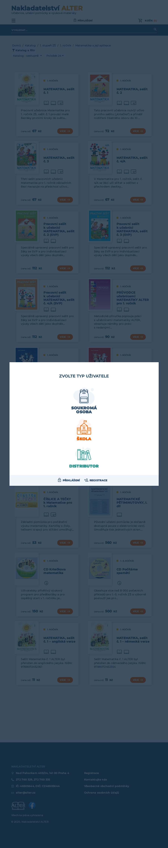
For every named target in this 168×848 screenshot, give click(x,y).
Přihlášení (71, 480)
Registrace (98, 480)
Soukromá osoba (84, 410)
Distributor (84, 466)
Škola (84, 439)
